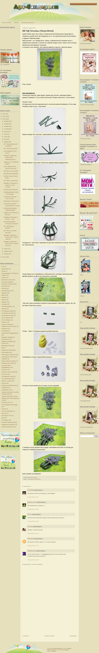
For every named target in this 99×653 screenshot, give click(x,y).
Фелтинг (4, 413)
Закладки (4, 304)
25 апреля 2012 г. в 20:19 (33, 559)
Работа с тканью (6, 381)
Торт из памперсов (7, 411)
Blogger (69, 648)
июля (5, 134)
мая (5, 139)
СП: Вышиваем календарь (9, 404)
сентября (7, 129)
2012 (4, 119)
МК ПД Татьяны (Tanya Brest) (38, 31)
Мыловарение (6, 352)
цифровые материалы (8, 424)
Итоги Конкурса (6, 320)
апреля (6, 142)
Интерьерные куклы (8, 315)
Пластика (4, 374)
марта (6, 248)
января (6, 254)
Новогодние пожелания (9, 354)
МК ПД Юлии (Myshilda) (11, 173)
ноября (6, 124)
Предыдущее (73, 636)
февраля (7, 251)
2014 (4, 114)
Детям (3, 295)
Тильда (4, 409)
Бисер (3, 271)
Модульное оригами (8, 350)
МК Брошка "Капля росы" (11, 201)
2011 (4, 257)
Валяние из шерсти (7, 279)
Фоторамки (5, 420)
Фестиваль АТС (6, 415)
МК (2, 348)
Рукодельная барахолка (28, 22)
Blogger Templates (51, 649)
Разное (4, 383)
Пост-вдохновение (7, 378)
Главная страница (6, 22)
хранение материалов (8, 422)
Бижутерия (5, 269)
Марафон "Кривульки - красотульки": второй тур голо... (11, 243)
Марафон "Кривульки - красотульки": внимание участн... (10, 157)
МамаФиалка (31, 551)
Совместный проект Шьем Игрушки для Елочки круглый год (10, 398)
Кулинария (5, 331)
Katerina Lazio (31, 502)
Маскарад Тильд (7, 345)
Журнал (4, 299)
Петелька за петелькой (8, 372)
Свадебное (5, 387)
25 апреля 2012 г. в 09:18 (33, 521)
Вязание (4, 288)
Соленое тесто (6, 402)
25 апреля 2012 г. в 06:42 (33, 509)
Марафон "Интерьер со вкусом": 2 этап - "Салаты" (11, 185)
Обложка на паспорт (8, 363)
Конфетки (4, 328)
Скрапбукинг (5, 390)
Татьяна (29, 526)
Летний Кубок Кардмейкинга (10, 333)
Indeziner (54, 651)
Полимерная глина (7, 376)
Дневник (4, 297)
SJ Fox (29, 514)
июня (5, 136)
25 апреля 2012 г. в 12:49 (33, 533)
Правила (16, 22)
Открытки (4, 369)
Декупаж (4, 293)
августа (6, 131)
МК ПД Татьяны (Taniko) (11, 171)
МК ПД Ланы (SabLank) (11, 189)
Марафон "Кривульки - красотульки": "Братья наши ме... (11, 237)
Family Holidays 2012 (8, 427)
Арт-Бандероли (58, 648)
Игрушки (4, 308)
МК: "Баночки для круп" (11, 148)
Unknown (30, 538)
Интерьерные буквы (8, 311)
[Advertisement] (37, 621)
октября (6, 126)
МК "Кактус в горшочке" (11, 180)
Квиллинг (4, 322)
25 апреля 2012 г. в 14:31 (33, 545)
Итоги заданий (6, 317)
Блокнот (4, 277)
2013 (4, 116)
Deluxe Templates (65, 649)
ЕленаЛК (30, 490)
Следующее (25, 636)
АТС (3, 266)
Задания (4, 302)
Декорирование (6, 290)
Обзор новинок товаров (9, 361)
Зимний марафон (7, 306)
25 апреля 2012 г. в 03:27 (33, 497)
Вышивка (4, 286)
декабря (6, 121)
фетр (3, 418)
